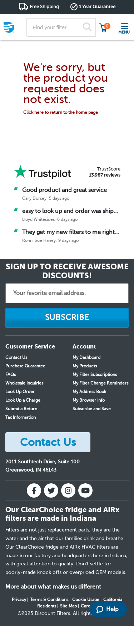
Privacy (19, 599)
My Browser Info (89, 400)
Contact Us (16, 357)
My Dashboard (86, 357)
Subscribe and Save (92, 408)
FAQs (10, 374)
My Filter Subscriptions (95, 374)
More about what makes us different (53, 587)
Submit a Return (21, 408)
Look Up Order (20, 391)
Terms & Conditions (49, 599)
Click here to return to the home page (60, 112)
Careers (88, 606)
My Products (85, 365)
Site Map (68, 606)
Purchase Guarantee (25, 365)
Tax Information (20, 417)
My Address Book (89, 391)
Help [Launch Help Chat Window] (107, 609)
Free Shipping (44, 6)
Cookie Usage (85, 599)
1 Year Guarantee (97, 6)
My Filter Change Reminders (100, 383)
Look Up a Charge (22, 400)
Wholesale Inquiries (24, 383)
